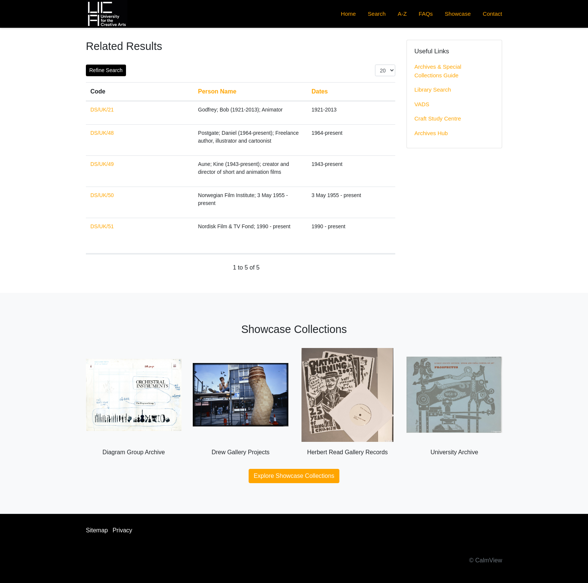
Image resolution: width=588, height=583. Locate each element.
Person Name (217, 91)
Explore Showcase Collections (294, 476)
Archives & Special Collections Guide (437, 70)
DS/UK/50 (102, 195)
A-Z (402, 14)
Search (377, 14)
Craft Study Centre (437, 118)
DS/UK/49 (102, 164)
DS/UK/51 (102, 226)
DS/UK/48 (102, 133)
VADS (421, 104)
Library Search (432, 89)
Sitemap (97, 530)
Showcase (458, 14)
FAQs (426, 14)
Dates (320, 91)
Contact (492, 14)
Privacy (122, 530)
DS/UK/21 (102, 110)
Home (348, 14)
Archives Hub (431, 133)
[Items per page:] (385, 70)
